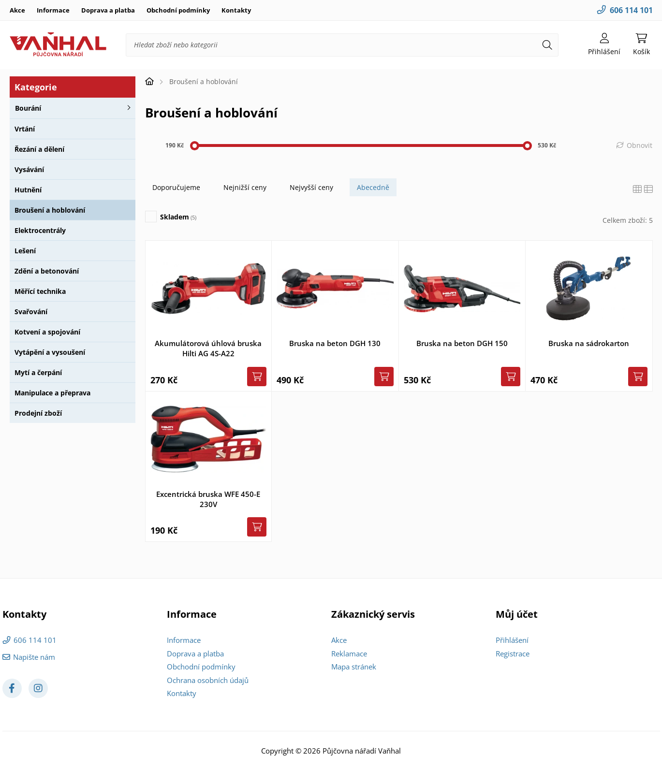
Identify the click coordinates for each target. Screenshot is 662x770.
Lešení (25, 250)
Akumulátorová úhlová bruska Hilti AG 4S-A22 (208, 348)
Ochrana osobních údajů (208, 680)
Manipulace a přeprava (52, 392)
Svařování (31, 311)
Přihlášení (512, 640)
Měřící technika (40, 291)
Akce (17, 10)
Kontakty (236, 10)
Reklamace (349, 653)
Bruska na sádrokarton (588, 343)
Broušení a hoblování (50, 210)
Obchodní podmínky (178, 10)
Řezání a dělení (39, 149)
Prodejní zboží (38, 413)
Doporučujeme (176, 187)
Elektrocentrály (40, 230)
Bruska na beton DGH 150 (462, 343)
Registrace (513, 653)
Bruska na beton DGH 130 (335, 343)
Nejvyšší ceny (311, 187)
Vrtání (25, 128)
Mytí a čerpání (38, 372)
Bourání (28, 108)
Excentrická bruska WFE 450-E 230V (208, 499)
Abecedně (373, 187)
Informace (53, 10)
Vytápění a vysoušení (50, 352)
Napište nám (34, 657)
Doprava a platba (108, 10)
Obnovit (639, 145)
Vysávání (29, 169)
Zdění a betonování (47, 271)
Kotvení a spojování (47, 331)
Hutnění (28, 189)
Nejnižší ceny (244, 187)
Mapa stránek (353, 666)
